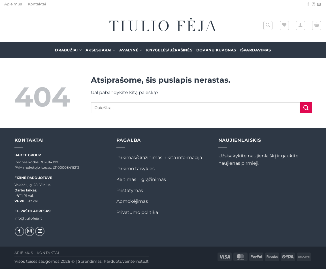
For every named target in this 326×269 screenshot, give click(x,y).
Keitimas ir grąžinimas (141, 179)
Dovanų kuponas (216, 50)
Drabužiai (68, 50)
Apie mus (13, 4)
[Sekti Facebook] (308, 5)
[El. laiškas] (319, 5)
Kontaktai (37, 4)
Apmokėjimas (132, 201)
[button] (300, 25)
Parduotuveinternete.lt (126, 261)
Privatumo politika (137, 212)
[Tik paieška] (267, 25)
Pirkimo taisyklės (135, 168)
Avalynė (130, 50)
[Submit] (306, 107)
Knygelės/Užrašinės (169, 50)
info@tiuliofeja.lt (28, 218)
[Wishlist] (284, 25)
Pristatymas (129, 190)
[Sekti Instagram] (313, 5)
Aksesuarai (100, 50)
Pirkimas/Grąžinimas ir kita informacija (159, 157)
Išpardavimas (255, 50)
